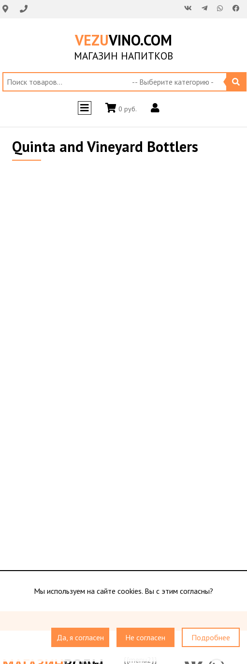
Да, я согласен (80, 638)
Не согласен (145, 638)
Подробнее (210, 638)
